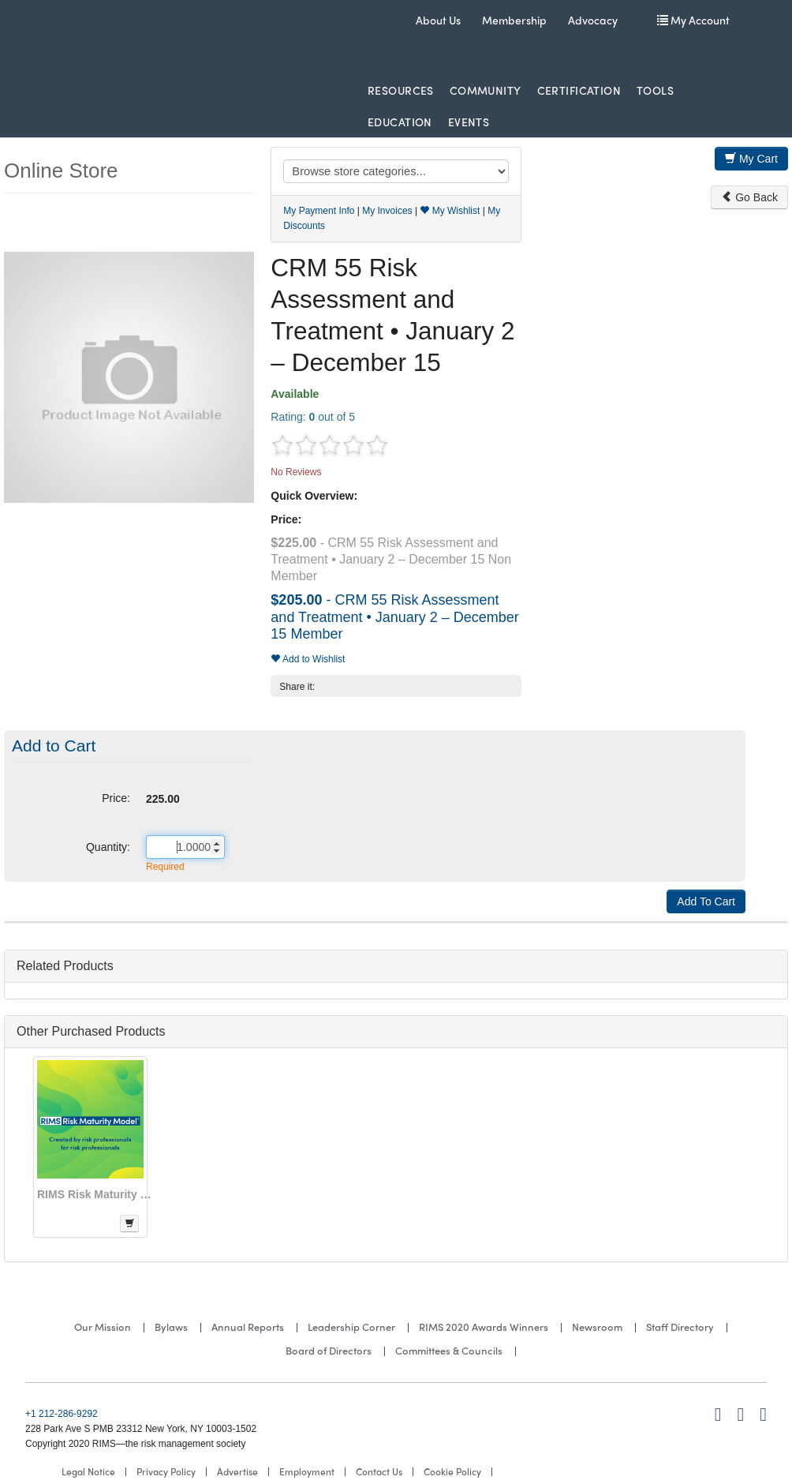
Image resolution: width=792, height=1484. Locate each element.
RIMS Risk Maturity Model (96, 1194)
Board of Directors (329, 1350)
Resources (401, 90)
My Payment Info (318, 210)
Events (469, 121)
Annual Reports (247, 1326)
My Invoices (387, 210)
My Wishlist (450, 210)
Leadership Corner (351, 1326)
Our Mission (102, 1326)
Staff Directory (680, 1326)
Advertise (237, 1471)
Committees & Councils (448, 1350)
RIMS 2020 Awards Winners (483, 1326)
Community (485, 90)
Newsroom (597, 1326)
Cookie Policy (452, 1471)
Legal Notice (88, 1471)
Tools (655, 90)
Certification (579, 90)
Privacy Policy (166, 1471)
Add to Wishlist (308, 659)
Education (400, 121)
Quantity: (108, 847)
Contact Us (379, 1471)
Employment (306, 1471)
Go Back (749, 197)
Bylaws (171, 1326)
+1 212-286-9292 (61, 1413)
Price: (116, 798)
